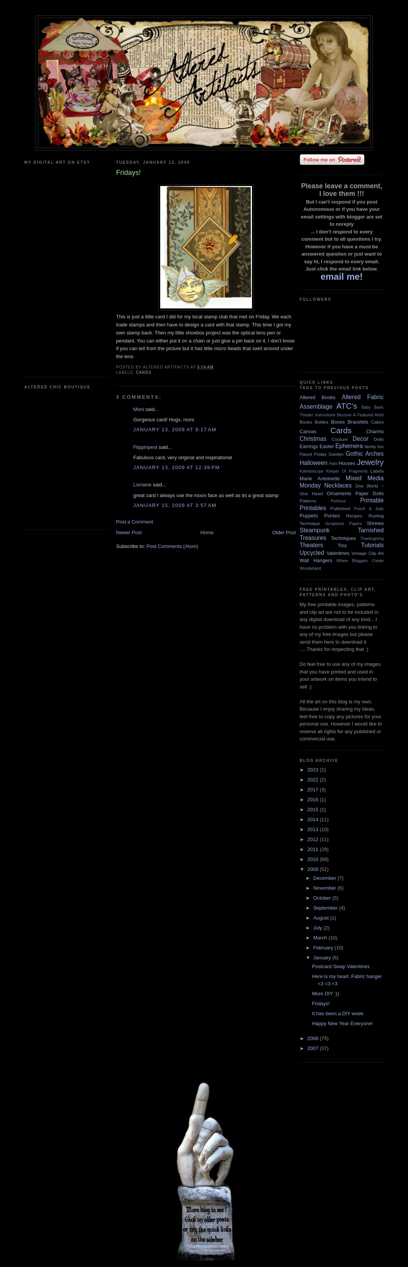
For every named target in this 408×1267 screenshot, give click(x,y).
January (322, 957)
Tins (342, 545)
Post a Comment (134, 522)
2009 (313, 869)
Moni (138, 409)
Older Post (284, 532)
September (326, 908)
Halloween (314, 463)
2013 (313, 829)
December (325, 878)
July (318, 928)
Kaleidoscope (311, 471)
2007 (313, 1048)
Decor (361, 438)
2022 (313, 780)
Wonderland (310, 568)
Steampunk (315, 530)
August (321, 918)
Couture (340, 439)
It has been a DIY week (337, 1013)
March (320, 938)
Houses (346, 463)
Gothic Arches (365, 453)
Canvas (308, 431)
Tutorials (372, 545)
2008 (313, 1038)
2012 (313, 839)
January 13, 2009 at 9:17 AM (174, 429)
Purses (332, 516)
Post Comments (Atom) (172, 546)
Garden (336, 454)
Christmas (313, 438)
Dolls (379, 439)
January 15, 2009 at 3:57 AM (174, 505)
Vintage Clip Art (367, 553)
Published (340, 508)
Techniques (343, 538)
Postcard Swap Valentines (341, 966)
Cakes (377, 421)
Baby (366, 407)
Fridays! (321, 1003)
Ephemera (349, 446)
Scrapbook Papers (343, 524)
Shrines (375, 523)
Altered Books (318, 397)
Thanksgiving (372, 538)
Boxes (338, 422)
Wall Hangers (316, 560)
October (322, 898)
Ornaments (339, 493)
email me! (341, 276)
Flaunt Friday (313, 454)
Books (306, 421)
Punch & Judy (369, 509)
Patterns (308, 500)
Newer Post (129, 532)
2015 (313, 809)
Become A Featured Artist (360, 415)
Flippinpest (145, 447)
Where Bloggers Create (360, 561)
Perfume (338, 501)
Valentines (338, 553)
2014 (313, 819)
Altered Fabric (363, 397)
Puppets (309, 516)
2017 (313, 789)
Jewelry (370, 462)
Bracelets (358, 422)
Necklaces (338, 485)
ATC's (346, 405)
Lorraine (142, 485)
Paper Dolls (369, 493)
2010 (313, 859)
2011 (313, 849)
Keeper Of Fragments (347, 471)
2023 (313, 770)
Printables (313, 508)
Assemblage (316, 406)
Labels (377, 470)
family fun (374, 446)
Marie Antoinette (320, 478)
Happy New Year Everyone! (342, 1023)
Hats (333, 463)
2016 (313, 799)
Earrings (309, 446)
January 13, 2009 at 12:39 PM (176, 467)
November (325, 888)
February (324, 948)
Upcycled (312, 553)
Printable (372, 500)
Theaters (311, 545)
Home (207, 532)
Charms (375, 431)
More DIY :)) (325, 993)
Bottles (321, 421)
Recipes (354, 515)
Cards (144, 372)
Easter (327, 446)
